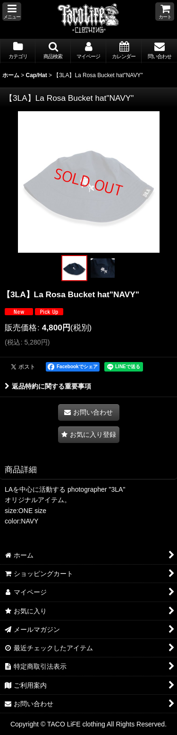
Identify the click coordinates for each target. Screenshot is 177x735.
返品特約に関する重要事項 (48, 386)
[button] (11, 11)
